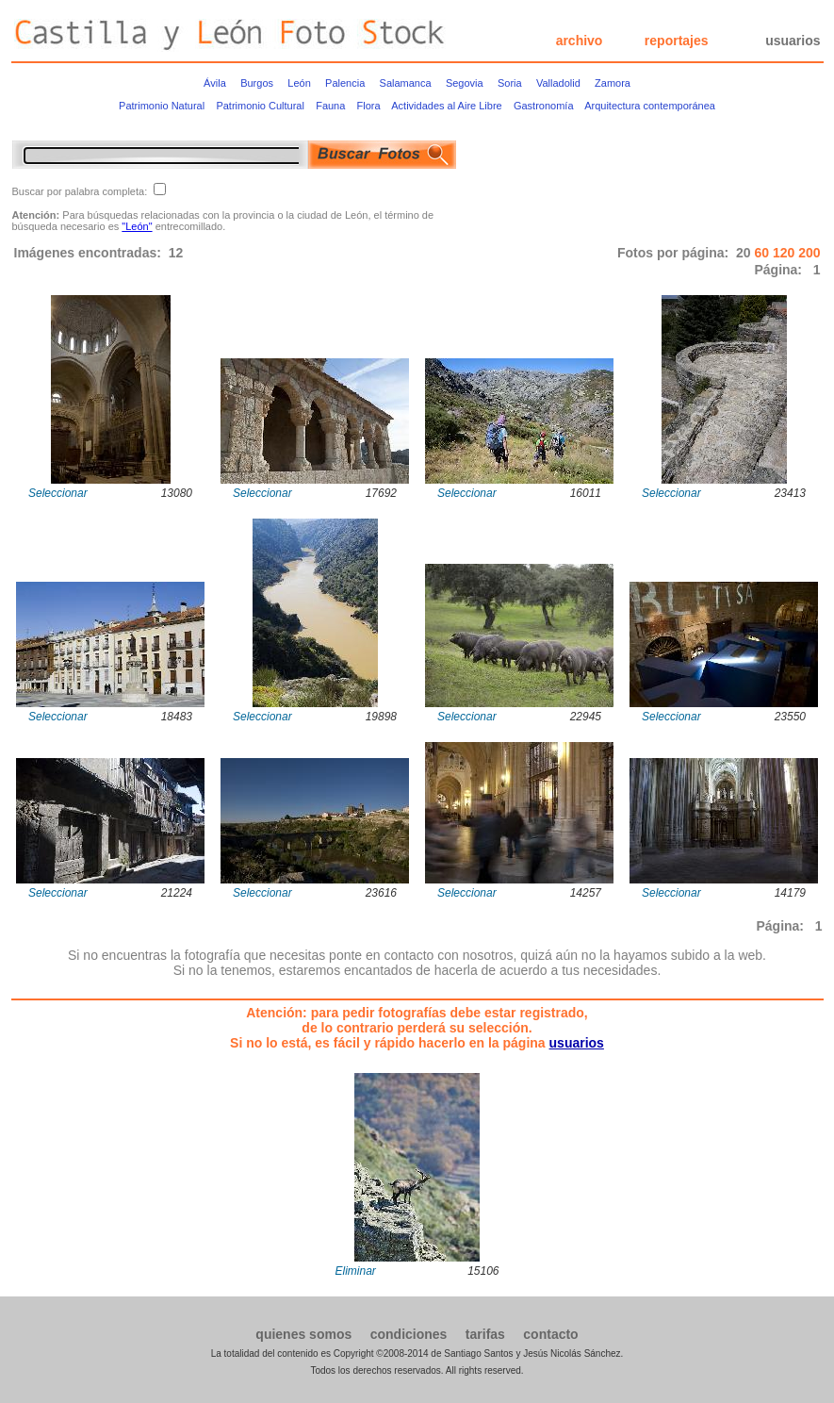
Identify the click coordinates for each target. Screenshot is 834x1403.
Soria (510, 83)
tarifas (485, 1334)
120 (785, 252)
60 (763, 252)
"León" (137, 226)
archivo (579, 40)
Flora (369, 105)
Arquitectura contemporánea (649, 105)
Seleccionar (58, 493)
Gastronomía (544, 105)
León (298, 83)
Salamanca (406, 83)
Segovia (464, 83)
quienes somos (303, 1334)
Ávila (215, 83)
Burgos (256, 83)
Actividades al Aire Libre (446, 105)
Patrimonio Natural (161, 105)
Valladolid (558, 83)
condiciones (409, 1334)
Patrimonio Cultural (260, 105)
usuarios (792, 40)
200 (809, 252)
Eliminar (355, 1271)
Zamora (612, 83)
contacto (550, 1334)
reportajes (677, 40)
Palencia (345, 83)
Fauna (330, 105)
